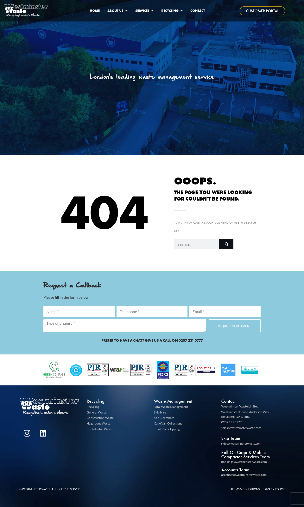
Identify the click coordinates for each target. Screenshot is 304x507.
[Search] (226, 244)
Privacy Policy (274, 489)
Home (95, 11)
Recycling (172, 10)
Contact (197, 11)
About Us (117, 10)
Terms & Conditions (245, 489)
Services (144, 10)
